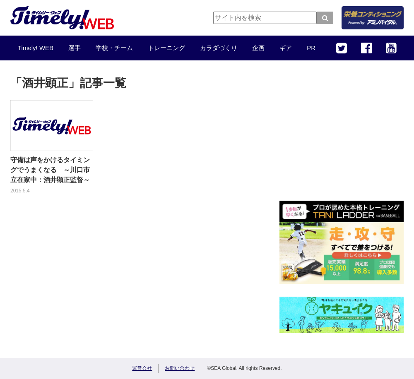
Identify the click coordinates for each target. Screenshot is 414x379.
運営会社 (142, 368)
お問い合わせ (180, 368)
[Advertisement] (341, 136)
